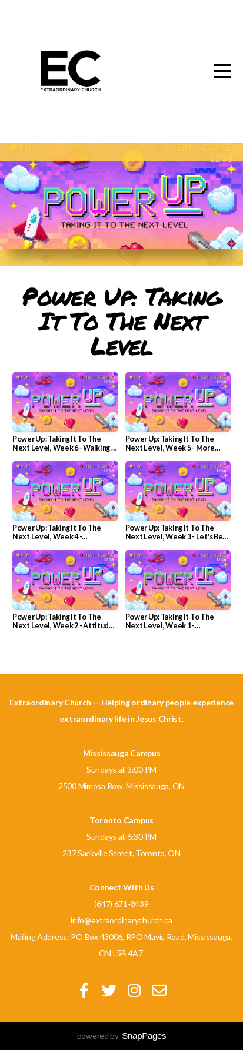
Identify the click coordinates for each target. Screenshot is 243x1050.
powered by (122, 1036)
